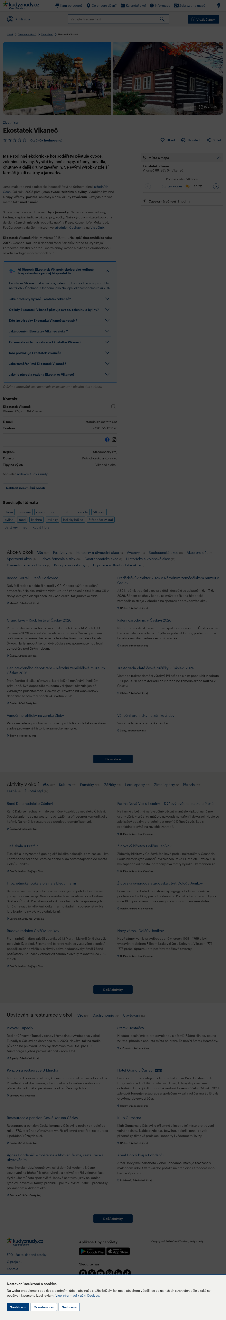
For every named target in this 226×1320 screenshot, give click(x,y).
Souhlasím (18, 1307)
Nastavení (69, 1307)
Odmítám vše (44, 1307)
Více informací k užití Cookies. (77, 1295)
